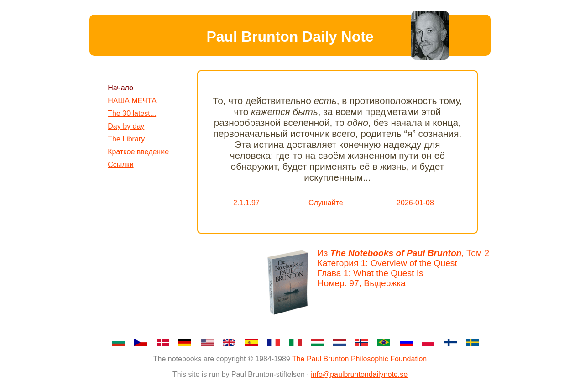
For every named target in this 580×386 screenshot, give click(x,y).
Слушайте (325, 203)
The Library (126, 139)
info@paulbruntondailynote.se (359, 374)
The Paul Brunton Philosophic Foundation (359, 359)
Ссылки (120, 164)
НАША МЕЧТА (132, 100)
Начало (120, 88)
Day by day (126, 126)
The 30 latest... (132, 113)
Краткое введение (138, 152)
